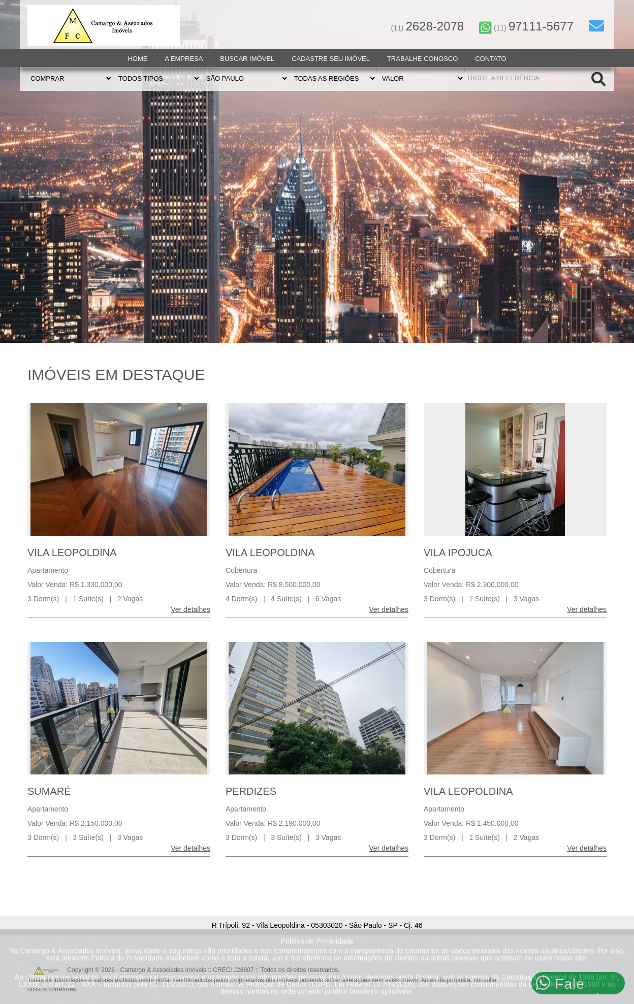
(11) (427, 28)
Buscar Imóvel (247, 58)
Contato (490, 58)
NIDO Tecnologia (581, 987)
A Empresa (184, 58)
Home (137, 58)
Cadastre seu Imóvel (331, 58)
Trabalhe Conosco (422, 58)
